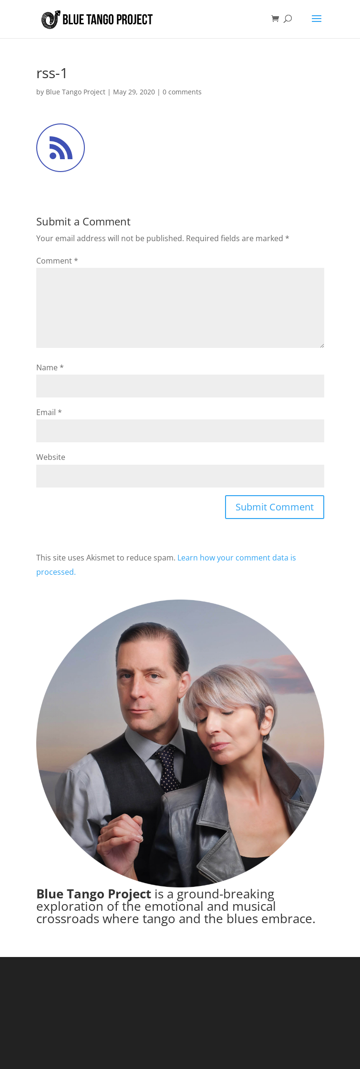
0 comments (182, 91)
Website (50, 457)
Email (49, 412)
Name (50, 367)
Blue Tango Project (75, 91)
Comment (57, 260)
